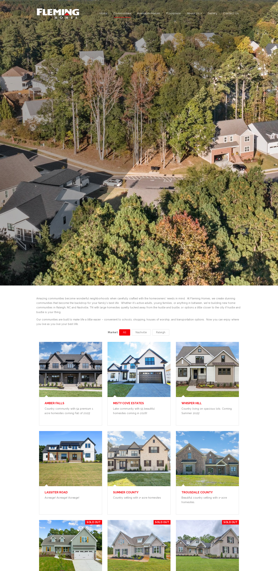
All (124, 332)
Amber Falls (54, 403)
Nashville (141, 332)
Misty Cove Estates (128, 403)
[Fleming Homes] (58, 13)
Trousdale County (197, 492)
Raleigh (160, 332)
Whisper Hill (191, 403)
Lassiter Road (56, 492)
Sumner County (125, 492)
